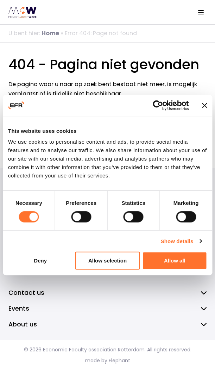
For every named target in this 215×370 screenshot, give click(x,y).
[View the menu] (201, 12)
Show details (177, 241)
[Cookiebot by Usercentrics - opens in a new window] (158, 105)
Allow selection (107, 261)
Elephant (119, 360)
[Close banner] (204, 105)
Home (50, 33)
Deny (40, 261)
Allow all (174, 261)
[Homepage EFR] (22, 12)
